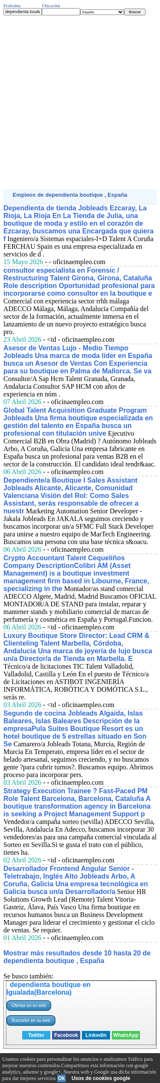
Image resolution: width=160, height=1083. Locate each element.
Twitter (36, 1035)
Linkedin (95, 1035)
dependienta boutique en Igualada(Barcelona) (48, 988)
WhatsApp (125, 1035)
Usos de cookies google (101, 1078)
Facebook (66, 1035)
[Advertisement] (80, 102)
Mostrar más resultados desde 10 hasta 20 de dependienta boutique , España (77, 956)
